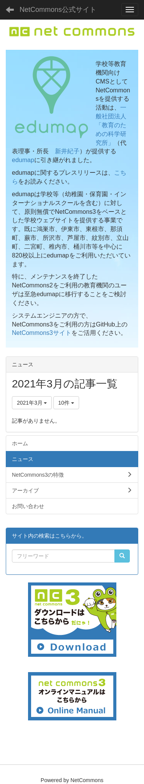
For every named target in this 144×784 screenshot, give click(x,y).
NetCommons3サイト (41, 333)
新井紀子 (67, 151)
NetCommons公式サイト (58, 9)
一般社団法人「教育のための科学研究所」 (111, 125)
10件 (66, 403)
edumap (23, 160)
